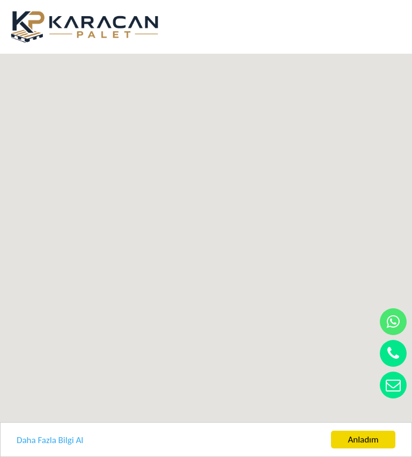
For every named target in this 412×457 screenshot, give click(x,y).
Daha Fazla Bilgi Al (50, 440)
